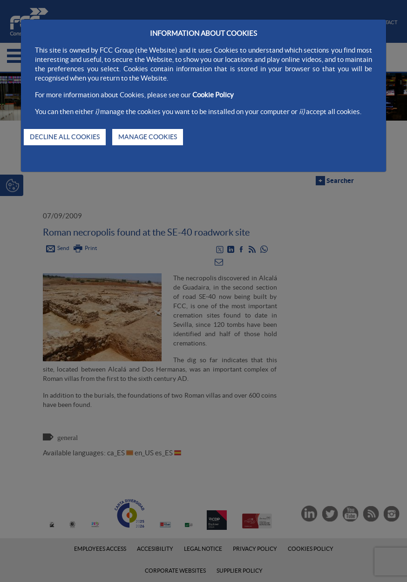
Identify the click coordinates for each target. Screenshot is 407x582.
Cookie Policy (213, 95)
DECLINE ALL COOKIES (65, 137)
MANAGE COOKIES (147, 137)
